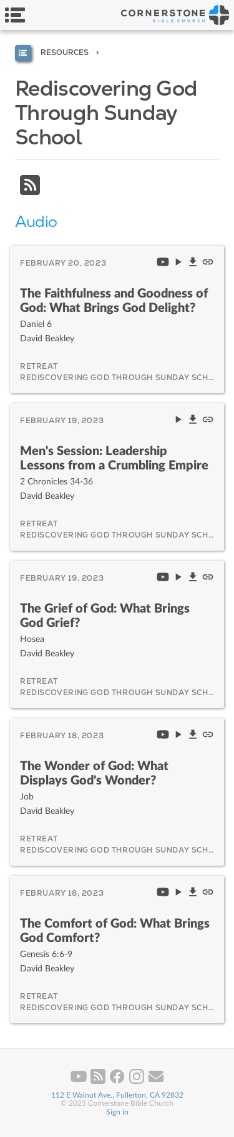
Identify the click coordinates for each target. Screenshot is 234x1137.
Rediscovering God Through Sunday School (123, 378)
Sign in (117, 1112)
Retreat (38, 366)
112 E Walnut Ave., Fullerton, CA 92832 (117, 1095)
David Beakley (47, 338)
